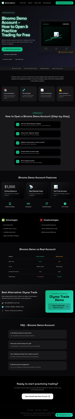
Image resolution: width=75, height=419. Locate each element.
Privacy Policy (38, 410)
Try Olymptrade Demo (64, 415)
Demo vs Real (37, 2)
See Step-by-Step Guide (10, 54)
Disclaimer (45, 410)
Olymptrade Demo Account (64, 2)
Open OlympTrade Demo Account (37, 396)
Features (30, 2)
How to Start (23, 2)
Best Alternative (47, 2)
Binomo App (30, 410)
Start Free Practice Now (12, 49)
